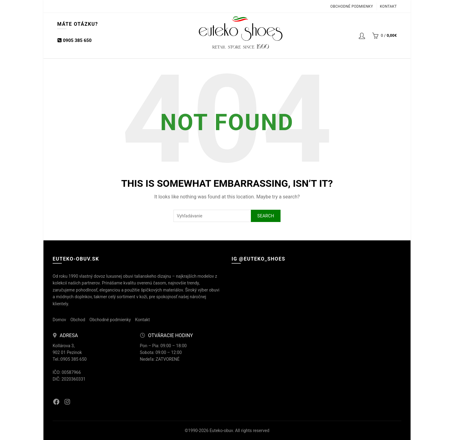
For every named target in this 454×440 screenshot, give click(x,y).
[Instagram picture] (259, 299)
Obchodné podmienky (351, 6)
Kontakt (388, 6)
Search (265, 215)
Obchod (77, 319)
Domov (59, 319)
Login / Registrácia (362, 35)
